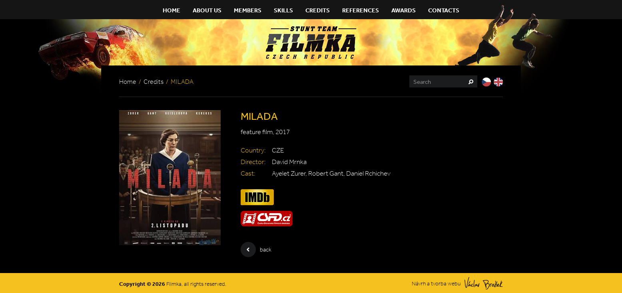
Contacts (443, 10)
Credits (317, 10)
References (360, 10)
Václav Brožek (484, 283)
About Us (207, 10)
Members (247, 10)
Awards (403, 10)
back (256, 249)
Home (171, 10)
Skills (283, 10)
